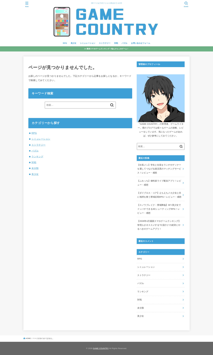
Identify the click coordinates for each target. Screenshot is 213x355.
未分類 (35, 168)
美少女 (73, 43)
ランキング (37, 156)
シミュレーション (87, 43)
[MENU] (27, 4)
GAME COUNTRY (101, 348)
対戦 (116, 43)
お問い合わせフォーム (140, 43)
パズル (124, 43)
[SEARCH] (186, 4)
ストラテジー (104, 43)
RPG (65, 43)
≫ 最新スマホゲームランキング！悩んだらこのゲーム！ (106, 49)
